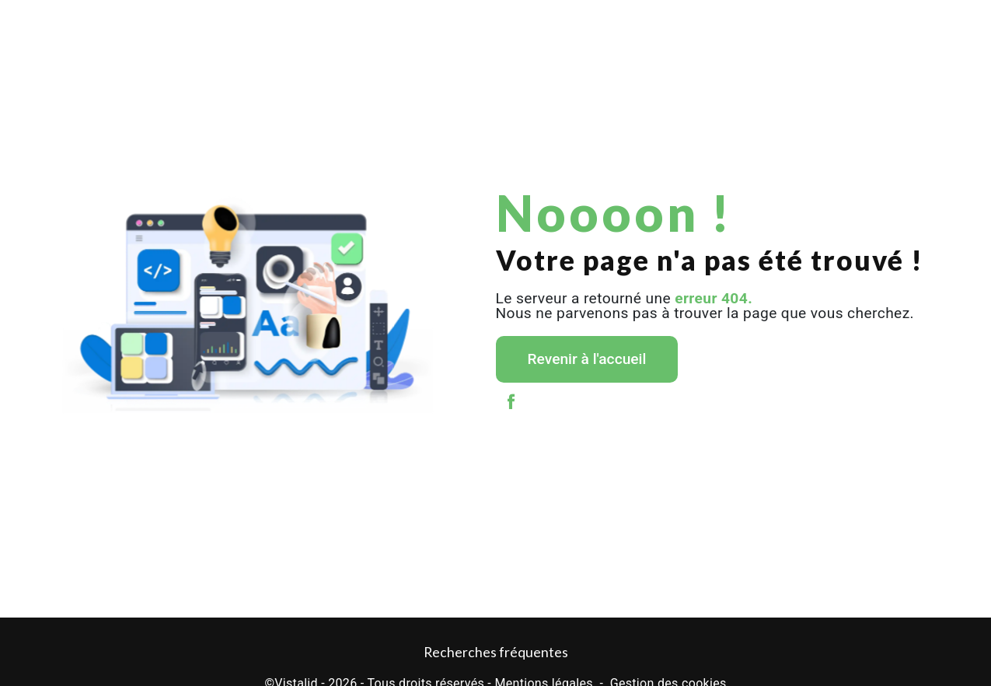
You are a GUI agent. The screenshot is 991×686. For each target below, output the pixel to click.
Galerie (865, 27)
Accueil (66, 27)
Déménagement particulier (160, 26)
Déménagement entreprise (290, 26)
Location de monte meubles (644, 26)
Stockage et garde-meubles (513, 26)
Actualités (801, 27)
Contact (924, 27)
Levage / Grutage (402, 26)
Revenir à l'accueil (587, 359)
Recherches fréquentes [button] (496, 652)
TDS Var (737, 26)
